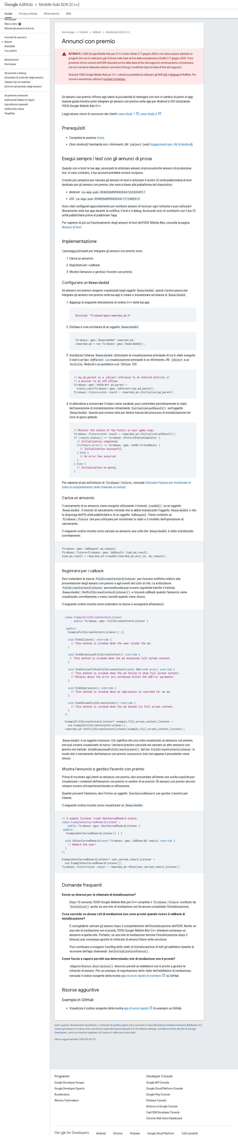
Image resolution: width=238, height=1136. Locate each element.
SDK (68, 13)
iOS (165, 74)
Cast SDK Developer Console (163, 1112)
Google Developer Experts (69, 1088)
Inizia (100, 138)
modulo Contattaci (114, 79)
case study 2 (148, 114)
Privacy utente (28, 13)
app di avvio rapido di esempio (141, 975)
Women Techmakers (66, 1100)
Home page (68, 32)
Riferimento (51, 13)
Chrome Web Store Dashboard (164, 1118)
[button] (24, 42)
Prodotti (83, 32)
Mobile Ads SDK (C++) (59, 4)
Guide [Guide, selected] (8, 13)
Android (174, 74)
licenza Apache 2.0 (124, 1028)
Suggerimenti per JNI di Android (171, 144)
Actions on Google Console (162, 1106)
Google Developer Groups (69, 1082)
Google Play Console (158, 1094)
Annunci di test (71, 227)
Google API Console (157, 1082)
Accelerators (62, 1094)
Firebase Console (156, 1100)
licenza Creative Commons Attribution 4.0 (180, 1025)
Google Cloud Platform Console (164, 1088)
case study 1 (126, 114)
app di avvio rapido (136, 1008)
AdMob (18, 4)
